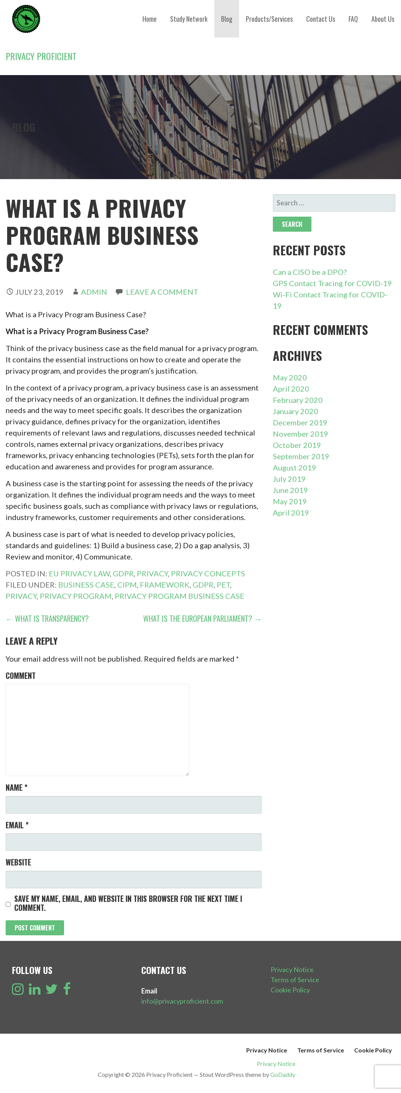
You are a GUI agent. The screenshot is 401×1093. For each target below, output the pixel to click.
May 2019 (290, 501)
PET (223, 584)
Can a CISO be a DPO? (310, 271)
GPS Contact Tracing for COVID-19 (332, 283)
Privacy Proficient (41, 56)
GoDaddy (282, 1074)
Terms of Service (295, 979)
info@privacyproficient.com (182, 1001)
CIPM (127, 584)
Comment (21, 675)
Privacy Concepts (208, 573)
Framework (165, 584)
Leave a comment (162, 291)
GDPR (123, 573)
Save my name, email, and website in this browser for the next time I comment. (128, 903)
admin (94, 291)
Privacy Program (76, 595)
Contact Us (320, 19)
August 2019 (294, 467)
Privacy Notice (292, 969)
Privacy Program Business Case (179, 595)
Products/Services (269, 19)
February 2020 (298, 399)
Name (16, 787)
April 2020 (291, 388)
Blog (226, 19)
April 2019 (291, 512)
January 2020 (295, 411)
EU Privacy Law (79, 573)
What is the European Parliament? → (202, 618)
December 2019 (300, 422)
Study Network (189, 19)
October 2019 (297, 444)
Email (17, 825)
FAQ (353, 19)
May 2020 (290, 377)
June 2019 (290, 489)
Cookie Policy (290, 990)
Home (149, 19)
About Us (382, 19)
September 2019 (301, 456)
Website (18, 862)
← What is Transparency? (47, 618)
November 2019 (300, 433)
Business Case (86, 584)
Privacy (152, 573)
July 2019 (289, 478)
